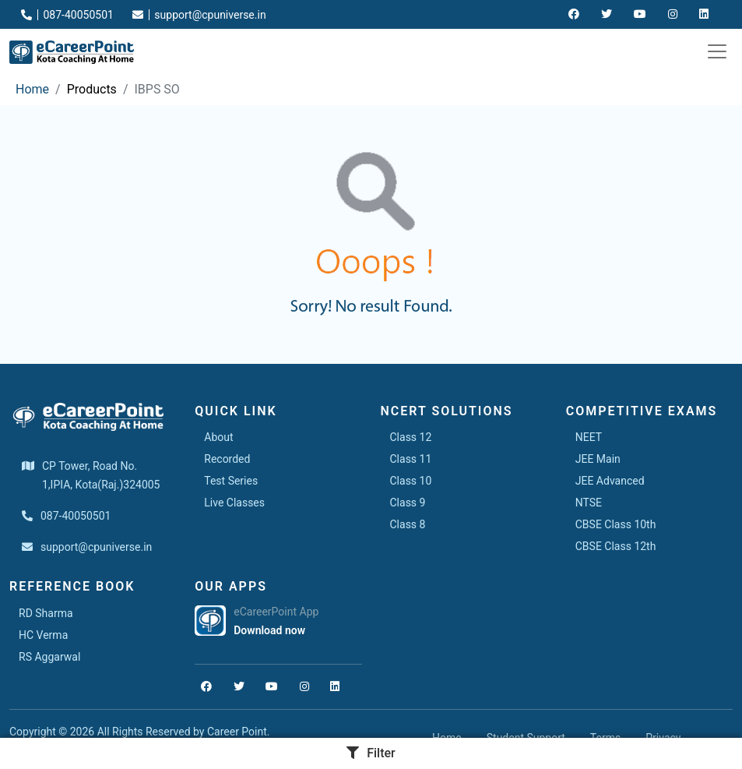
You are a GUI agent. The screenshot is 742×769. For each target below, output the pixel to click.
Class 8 (408, 524)
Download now (269, 630)
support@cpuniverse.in (199, 15)
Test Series (231, 480)
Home (32, 89)
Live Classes (234, 502)
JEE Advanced (610, 480)
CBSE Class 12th (615, 546)
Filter (371, 753)
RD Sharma (46, 613)
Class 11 (411, 459)
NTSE (588, 502)
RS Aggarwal (49, 657)
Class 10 (411, 480)
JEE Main (598, 459)
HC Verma (43, 635)
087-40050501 (67, 15)
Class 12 (411, 437)
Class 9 (408, 502)
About (218, 437)
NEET (588, 437)
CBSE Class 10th (615, 524)
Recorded (227, 459)
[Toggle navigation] (717, 51)
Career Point (237, 731)
